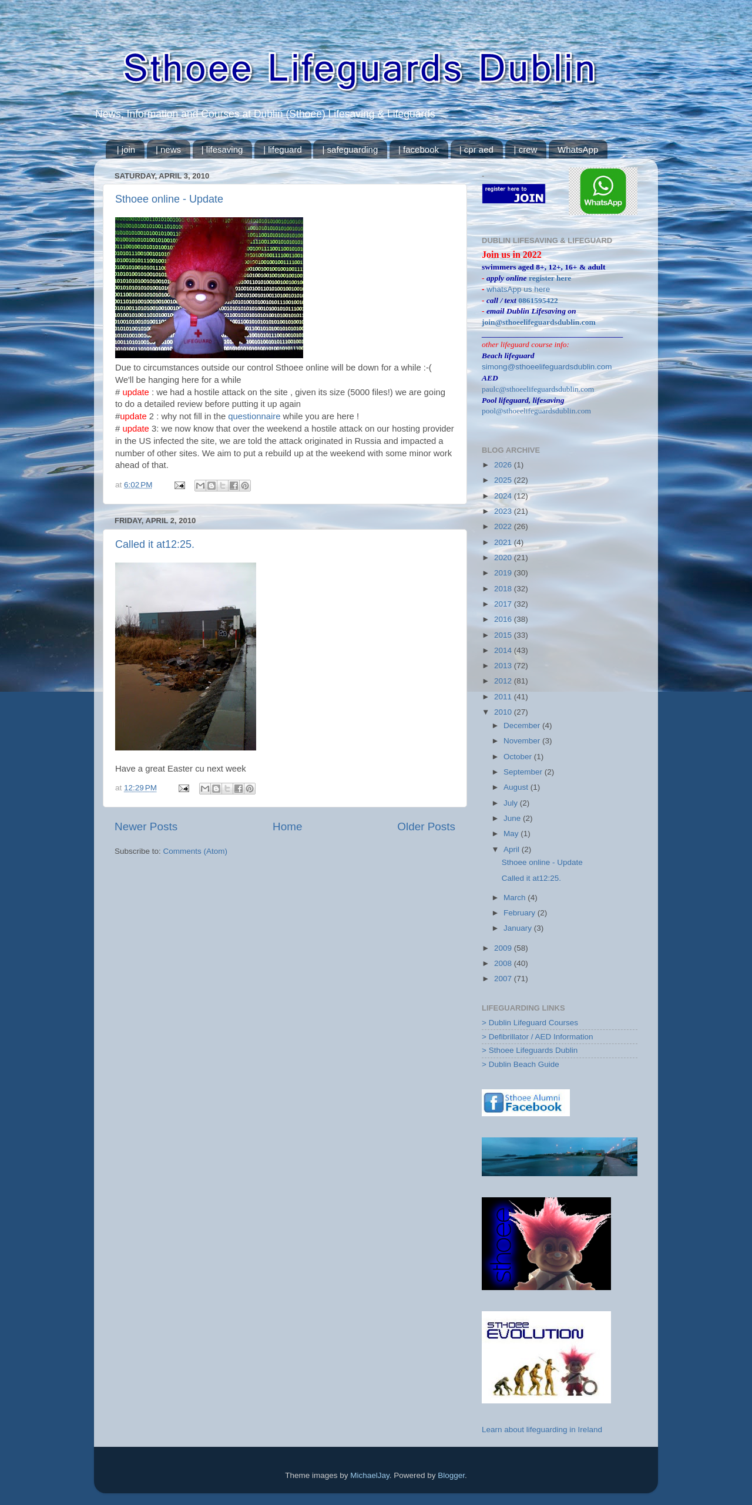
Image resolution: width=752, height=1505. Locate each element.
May (512, 833)
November (522, 740)
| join (126, 149)
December (522, 725)
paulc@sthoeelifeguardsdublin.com (538, 389)
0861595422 (538, 300)
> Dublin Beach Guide (520, 1064)
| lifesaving (222, 149)
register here (550, 278)
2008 (504, 963)
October (518, 756)
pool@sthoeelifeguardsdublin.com (536, 410)
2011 (504, 696)
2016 (504, 619)
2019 (504, 572)
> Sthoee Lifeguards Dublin (530, 1050)
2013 (504, 665)
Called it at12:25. (154, 544)
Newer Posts (146, 826)
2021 (504, 542)
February (520, 912)
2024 (504, 495)
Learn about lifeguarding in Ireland (542, 1429)
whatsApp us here (518, 289)
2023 (504, 511)
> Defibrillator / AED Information (537, 1036)
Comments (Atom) (195, 851)
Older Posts (426, 826)
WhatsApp (578, 149)
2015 (504, 635)
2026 (504, 464)
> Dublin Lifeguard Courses (530, 1022)
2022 (504, 526)
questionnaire (255, 416)
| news (168, 149)
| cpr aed (476, 149)
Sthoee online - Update (169, 199)
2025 (504, 480)
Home (287, 826)
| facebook (418, 149)
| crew (526, 149)
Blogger (451, 1475)
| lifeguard (282, 149)
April (512, 849)
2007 (504, 978)
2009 (504, 948)
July (511, 803)
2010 (504, 712)
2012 (504, 680)
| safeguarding (350, 149)
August (517, 787)
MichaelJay (370, 1475)
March (515, 897)
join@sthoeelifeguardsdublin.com (539, 322)
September (524, 771)
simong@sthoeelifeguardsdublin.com (547, 366)
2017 (504, 604)
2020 (504, 557)
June (513, 818)
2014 (504, 650)
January (518, 928)
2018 (504, 588)
